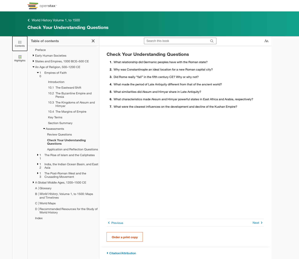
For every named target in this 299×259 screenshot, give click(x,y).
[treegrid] (63, 134)
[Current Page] (65, 141)
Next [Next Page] (258, 222)
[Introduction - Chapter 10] (68, 81)
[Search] (212, 41)
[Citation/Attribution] (185, 253)
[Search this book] (176, 41)
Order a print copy (125, 237)
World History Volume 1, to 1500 (53, 20)
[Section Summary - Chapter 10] (68, 123)
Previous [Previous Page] (115, 222)
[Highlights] (19, 58)
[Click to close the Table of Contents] (19, 43)
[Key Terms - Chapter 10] (68, 117)
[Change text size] (266, 41)
